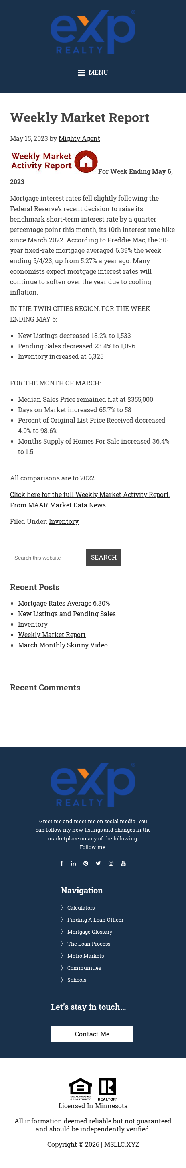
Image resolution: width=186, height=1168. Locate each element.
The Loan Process (88, 943)
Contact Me (92, 1034)
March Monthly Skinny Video (63, 645)
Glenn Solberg (99, 14)
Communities (84, 967)
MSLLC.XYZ (121, 1144)
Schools (76, 979)
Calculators (81, 907)
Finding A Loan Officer (95, 919)
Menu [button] (98, 72)
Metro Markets (85, 955)
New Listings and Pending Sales (67, 613)
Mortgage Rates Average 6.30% (64, 603)
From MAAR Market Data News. (58, 505)
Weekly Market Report (52, 634)
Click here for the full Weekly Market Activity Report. (90, 494)
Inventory (64, 521)
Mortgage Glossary (90, 931)
